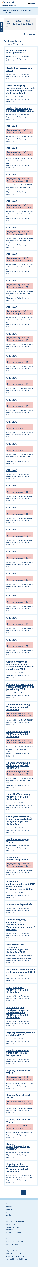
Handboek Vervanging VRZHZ (17, 840)
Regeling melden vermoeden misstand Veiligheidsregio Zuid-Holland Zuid (17, 1168)
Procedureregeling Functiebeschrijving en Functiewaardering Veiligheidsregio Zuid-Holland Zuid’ (17, 1012)
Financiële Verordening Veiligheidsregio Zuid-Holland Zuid (18, 734)
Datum (19, 21)
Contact (9, 1207)
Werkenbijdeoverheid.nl (15, 1259)
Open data (10, 1239)
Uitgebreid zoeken (26, 10)
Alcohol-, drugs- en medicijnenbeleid (16, 51)
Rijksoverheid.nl (12, 1253)
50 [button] (24, 24)
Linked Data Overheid (14, 1242)
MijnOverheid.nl (12, 1251)
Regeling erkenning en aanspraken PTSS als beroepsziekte (17, 1053)
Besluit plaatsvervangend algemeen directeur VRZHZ (20, 109)
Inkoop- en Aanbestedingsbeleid (17, 858)
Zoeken (9, 1215)
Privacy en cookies (13, 1224)
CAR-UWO (11, 126)
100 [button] (29, 24)
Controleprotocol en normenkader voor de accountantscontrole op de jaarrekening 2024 (20, 665)
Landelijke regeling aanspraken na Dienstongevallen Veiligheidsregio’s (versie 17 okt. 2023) (20, 924)
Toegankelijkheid (12, 1227)
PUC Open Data (12, 1244)
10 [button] (14, 24)
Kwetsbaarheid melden (15, 1232)
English (9, 1209)
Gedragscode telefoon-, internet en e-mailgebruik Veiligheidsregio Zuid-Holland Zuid (19, 820)
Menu (32, 3)
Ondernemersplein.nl (14, 1256)
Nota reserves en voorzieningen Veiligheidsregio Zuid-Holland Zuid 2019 (17, 948)
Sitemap (9, 1230)
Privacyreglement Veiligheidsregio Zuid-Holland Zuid (17, 990)
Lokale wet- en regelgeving (10, 10)
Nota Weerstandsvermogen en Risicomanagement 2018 (20, 970)
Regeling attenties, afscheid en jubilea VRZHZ (20, 1034)
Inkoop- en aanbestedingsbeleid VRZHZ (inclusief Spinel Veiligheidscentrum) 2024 (20, 885)
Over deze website (13, 1204)
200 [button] (7, 26)
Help (8, 1212)
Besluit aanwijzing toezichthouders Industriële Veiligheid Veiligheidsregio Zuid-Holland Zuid (20, 89)
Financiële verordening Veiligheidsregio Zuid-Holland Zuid (18, 707)
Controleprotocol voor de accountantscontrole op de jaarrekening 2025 (20, 687)
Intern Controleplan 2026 (19, 904)
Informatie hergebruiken (15, 1221)
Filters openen (1, 27)
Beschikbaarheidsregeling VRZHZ (19, 69)
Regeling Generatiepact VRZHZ (18, 1071)
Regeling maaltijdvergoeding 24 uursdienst (18, 1146)
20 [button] (19, 24)
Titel (29, 21)
